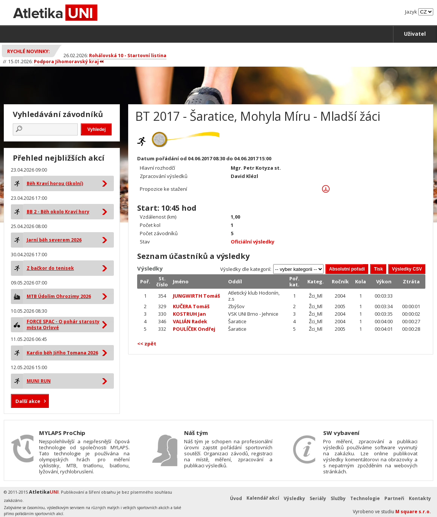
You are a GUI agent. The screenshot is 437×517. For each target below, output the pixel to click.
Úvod (236, 498)
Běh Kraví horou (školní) (55, 183)
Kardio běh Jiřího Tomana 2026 (62, 353)
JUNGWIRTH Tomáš (196, 295)
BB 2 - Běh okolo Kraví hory (58, 211)
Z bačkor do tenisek (50, 268)
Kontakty (420, 498)
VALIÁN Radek (190, 321)
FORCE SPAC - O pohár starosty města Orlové (63, 324)
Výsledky (294, 498)
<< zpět (146, 343)
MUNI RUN (39, 381)
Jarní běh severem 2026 (54, 240)
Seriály (318, 498)
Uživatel (415, 33)
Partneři (394, 498)
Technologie (365, 498)
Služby (338, 498)
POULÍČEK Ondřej (194, 328)
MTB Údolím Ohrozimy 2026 (59, 296)
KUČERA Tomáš (191, 306)
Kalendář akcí (262, 498)
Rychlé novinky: (28, 51)
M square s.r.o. (413, 511)
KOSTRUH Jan (189, 313)
